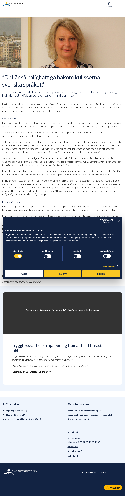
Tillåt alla (101, 274)
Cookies (103, 472)
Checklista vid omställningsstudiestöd (20, 419)
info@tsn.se (73, 446)
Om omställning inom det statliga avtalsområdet (90, 415)
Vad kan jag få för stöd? (14, 415)
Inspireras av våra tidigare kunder (30, 371)
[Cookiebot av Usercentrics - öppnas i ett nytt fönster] (101, 221)
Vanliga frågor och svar (13, 410)
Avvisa (24, 274)
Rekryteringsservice (77, 419)
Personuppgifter (89, 472)
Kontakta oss (74, 451)
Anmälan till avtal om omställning (83, 410)
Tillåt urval (62, 274)
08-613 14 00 (74, 438)
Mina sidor (109, 4)
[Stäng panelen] (119, 221)
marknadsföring (63, 310)
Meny (119, 6)
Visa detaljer (109, 266)
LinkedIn (72, 456)
